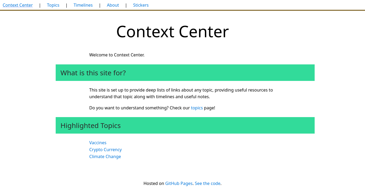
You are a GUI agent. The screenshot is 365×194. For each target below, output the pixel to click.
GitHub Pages (178, 183)
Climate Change (105, 156)
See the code (207, 183)
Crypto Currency (105, 149)
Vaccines (97, 143)
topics (197, 108)
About (113, 5)
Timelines (83, 5)
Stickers (141, 5)
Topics (53, 5)
